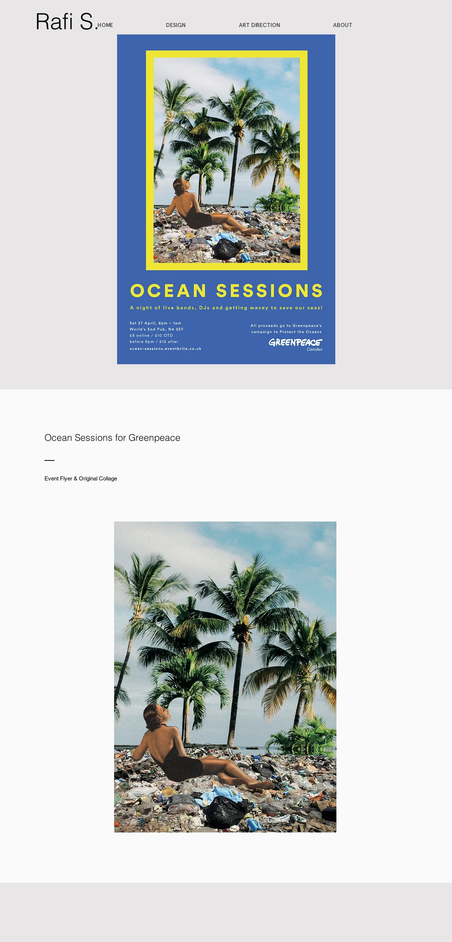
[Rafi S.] (67, 21)
